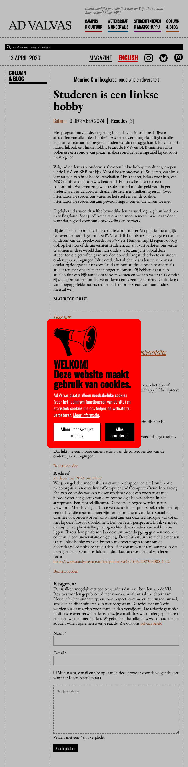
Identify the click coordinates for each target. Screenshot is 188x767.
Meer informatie (86, 415)
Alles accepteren (120, 432)
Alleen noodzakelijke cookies (77, 432)
